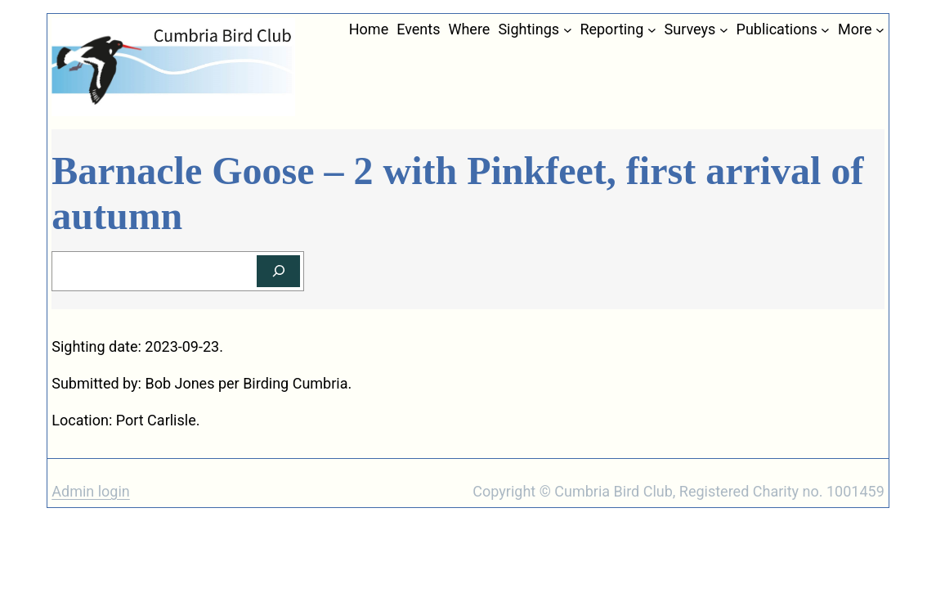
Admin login (91, 491)
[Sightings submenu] (567, 29)
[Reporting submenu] (651, 29)
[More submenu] (880, 29)
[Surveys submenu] (723, 29)
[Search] (278, 271)
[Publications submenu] (825, 29)
